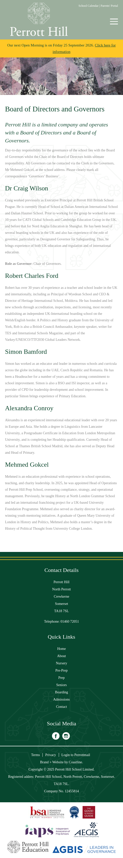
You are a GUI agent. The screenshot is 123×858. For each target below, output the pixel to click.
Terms (35, 755)
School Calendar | (90, 5)
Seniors (61, 685)
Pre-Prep (61, 670)
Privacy (50, 755)
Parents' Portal (109, 5)
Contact (61, 707)
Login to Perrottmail (76, 755)
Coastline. (76, 762)
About (61, 656)
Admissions (61, 699)
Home (61, 649)
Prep (61, 678)
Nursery (61, 663)
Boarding (61, 692)
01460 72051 (69, 621)
